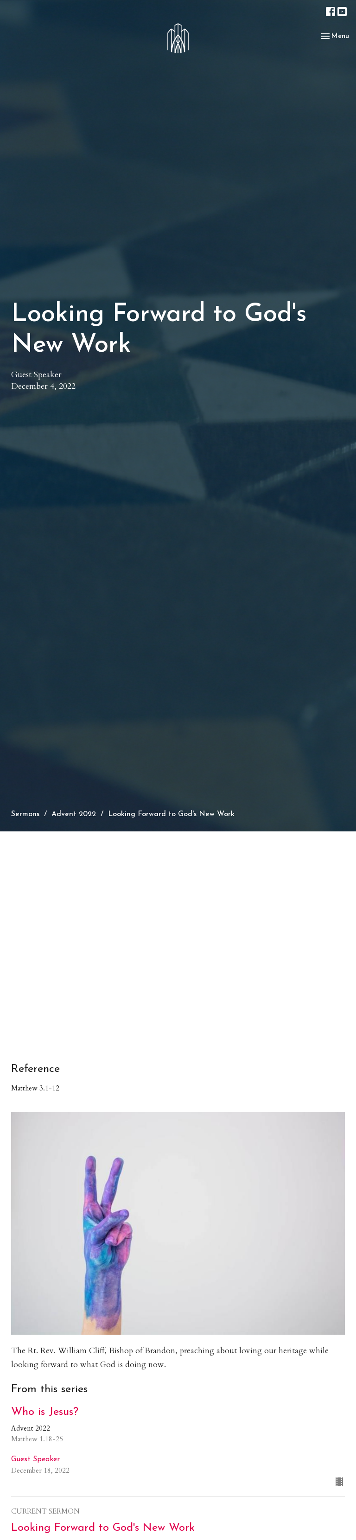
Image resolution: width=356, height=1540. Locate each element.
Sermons (25, 814)
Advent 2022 (73, 814)
